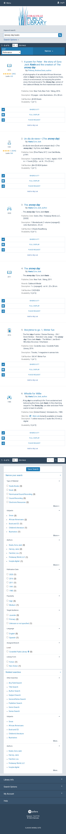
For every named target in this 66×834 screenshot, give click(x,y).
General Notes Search (17, 699)
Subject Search (15, 695)
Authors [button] (9, 540)
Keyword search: (10, 30)
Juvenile (12, 615)
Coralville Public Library (19, 652)
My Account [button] (33, 794)
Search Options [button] (11, 39)
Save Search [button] (33, 469)
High (11, 601)
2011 (11, 583)
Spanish (12, 638)
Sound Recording (16, 498)
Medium (12, 605)
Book (11, 490)
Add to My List (32, 125)
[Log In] (58, 3)
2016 (11, 579)
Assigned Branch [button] (13, 643)
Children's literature (16, 528)
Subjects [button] (10, 510)
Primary (12, 619)
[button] (49, 51)
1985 (11, 591)
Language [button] (10, 628)
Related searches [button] (13, 672)
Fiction (12, 662)
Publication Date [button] (12, 569)
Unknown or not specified (19, 623)
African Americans (16, 520)
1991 (11, 587)
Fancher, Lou (14, 553)
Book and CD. (14, 524)
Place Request (21, 120)
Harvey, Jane (14, 549)
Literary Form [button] (11, 657)
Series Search (14, 711)
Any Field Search (15, 683)
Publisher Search (15, 703)
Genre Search (14, 707)
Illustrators (13, 532)
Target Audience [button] (12, 610)
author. (40, 70)
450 (13, 74)
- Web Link (34, 416)
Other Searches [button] (12, 678)
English (12, 634)
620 (11, 76)
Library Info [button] (33, 780)
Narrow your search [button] (14, 475)
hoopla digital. (14, 561)
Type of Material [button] (12, 481)
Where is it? (20, 109)
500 (11, 153)
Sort (4, 49)
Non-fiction (13, 666)
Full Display (21, 114)
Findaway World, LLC (17, 557)
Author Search (14, 691)
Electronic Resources (17, 502)
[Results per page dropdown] (15, 45)
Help (6, 801)
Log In (62, 3)
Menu (7, 3)
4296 (14, 151)
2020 (11, 574)
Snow (11, 516)
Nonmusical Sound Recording (21, 494)
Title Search (13, 687)
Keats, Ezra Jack (15, 545)
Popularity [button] (10, 596)
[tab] (49, 51)
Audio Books (14, 486)
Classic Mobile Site (33, 828)
